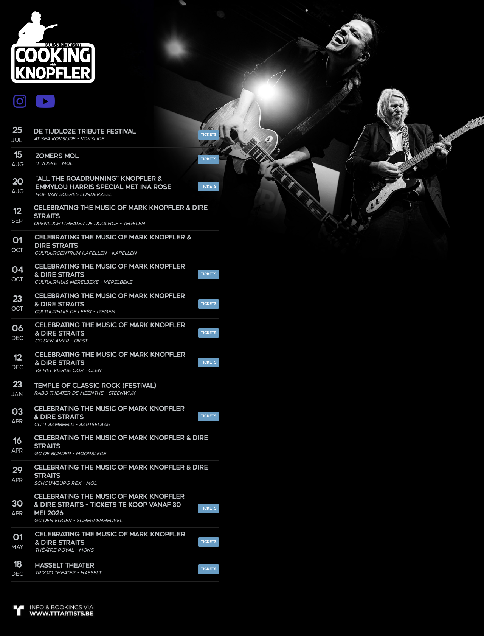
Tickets (208, 135)
